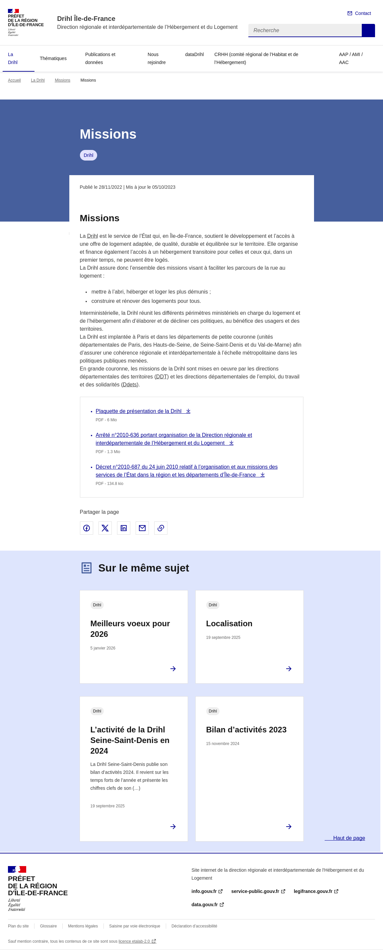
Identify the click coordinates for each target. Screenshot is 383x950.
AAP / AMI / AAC (351, 58)
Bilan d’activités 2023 (246, 729)
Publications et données (100, 58)
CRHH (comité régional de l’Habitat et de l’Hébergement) (256, 58)
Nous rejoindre (156, 58)
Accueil (14, 80)
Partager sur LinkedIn (123, 528)
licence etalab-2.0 (134, 941)
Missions (62, 80)
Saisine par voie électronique (134, 926)
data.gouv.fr (205, 904)
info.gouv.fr (204, 891)
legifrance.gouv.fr (313, 891)
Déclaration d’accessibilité (194, 926)
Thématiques (53, 58)
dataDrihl (194, 54)
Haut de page (348, 838)
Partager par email (142, 528)
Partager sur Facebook (86, 528)
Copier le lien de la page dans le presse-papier (160, 528)
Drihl (89, 155)
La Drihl (13, 58)
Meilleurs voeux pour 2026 (130, 629)
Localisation (229, 623)
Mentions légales (83, 926)
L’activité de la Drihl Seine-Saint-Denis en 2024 (130, 740)
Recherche (368, 30)
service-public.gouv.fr (255, 891)
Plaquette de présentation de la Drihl (139, 411)
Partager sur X (105, 528)
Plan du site (18, 926)
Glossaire (48, 926)
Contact (363, 13)
